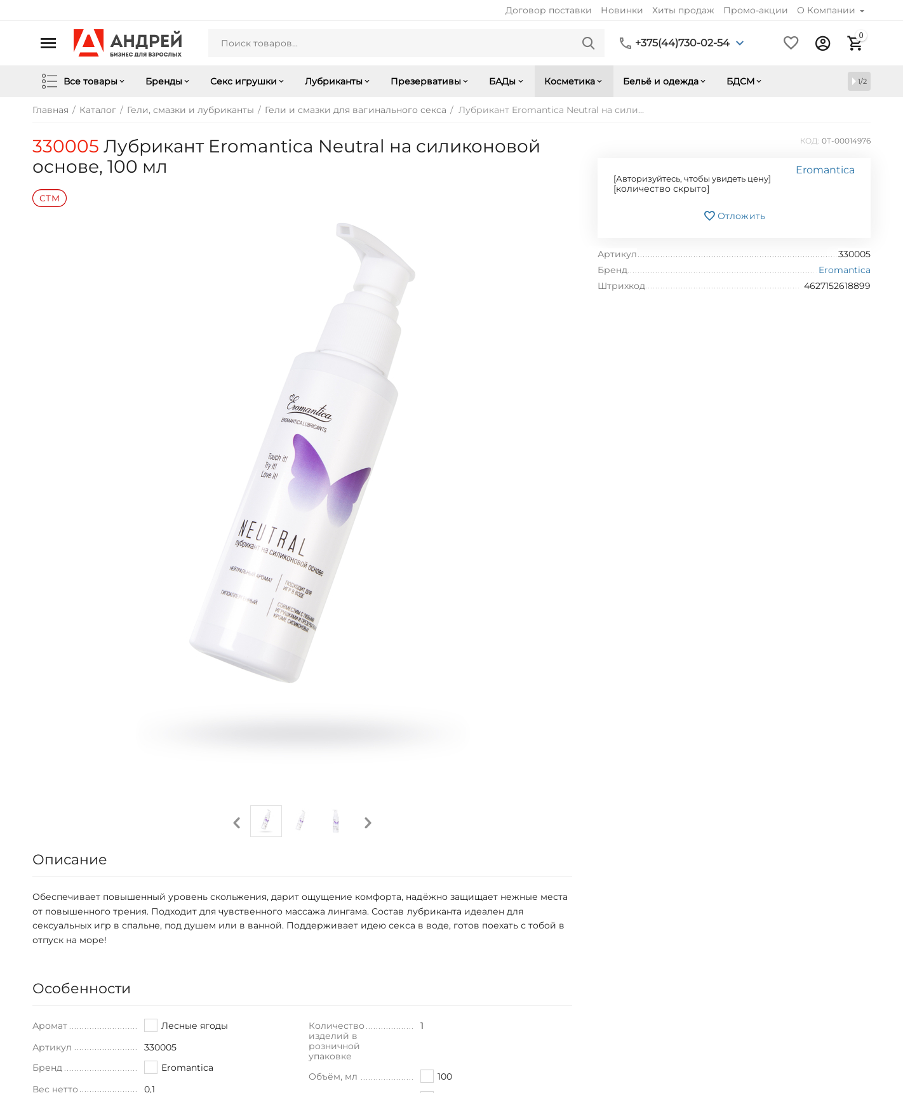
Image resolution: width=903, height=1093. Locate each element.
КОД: (810, 140)
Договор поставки (548, 10)
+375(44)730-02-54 (682, 43)
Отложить (734, 216)
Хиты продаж (683, 10)
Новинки (622, 10)
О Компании (827, 10)
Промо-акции (755, 10)
